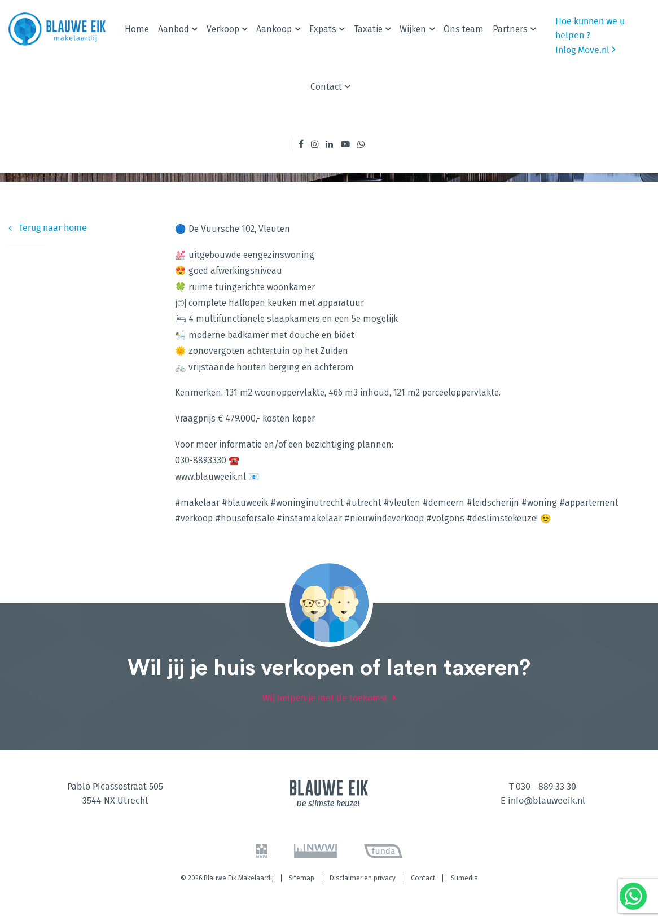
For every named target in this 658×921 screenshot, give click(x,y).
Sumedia (464, 878)
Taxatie (368, 29)
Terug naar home (47, 228)
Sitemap (301, 878)
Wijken (413, 29)
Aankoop (274, 29)
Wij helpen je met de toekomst (325, 698)
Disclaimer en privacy (363, 878)
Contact (326, 86)
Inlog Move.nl (585, 49)
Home (137, 29)
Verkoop (223, 29)
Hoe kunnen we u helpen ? (590, 28)
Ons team (464, 29)
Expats (322, 29)
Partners (510, 29)
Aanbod (173, 29)
